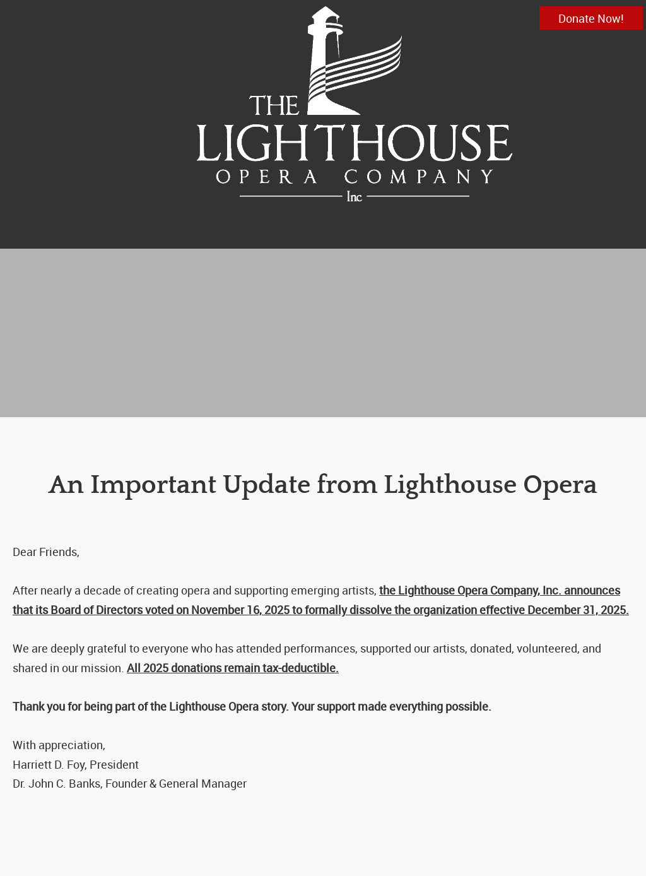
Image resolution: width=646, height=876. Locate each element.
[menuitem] (297, 234)
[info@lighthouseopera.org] (354, 103)
